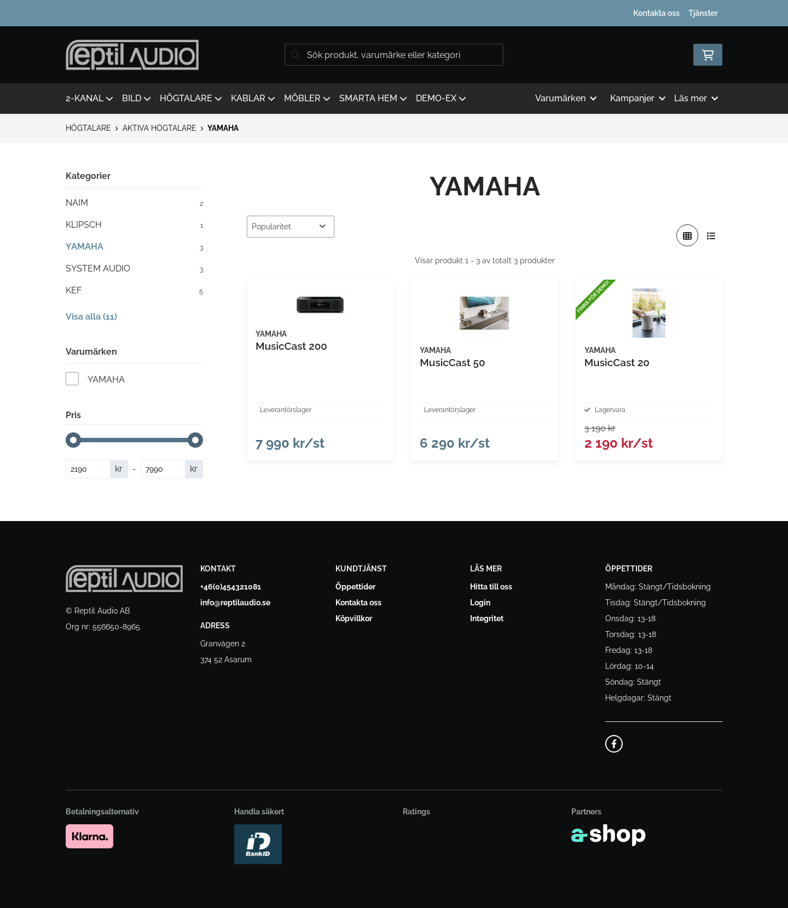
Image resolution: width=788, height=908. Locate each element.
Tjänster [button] (703, 13)
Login (480, 603)
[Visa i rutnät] (687, 235)
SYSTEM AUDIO (134, 268)
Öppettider (355, 587)
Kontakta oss (656, 13)
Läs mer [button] (696, 98)
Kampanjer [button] (637, 98)
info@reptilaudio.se (235, 603)
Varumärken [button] (565, 98)
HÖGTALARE (191, 98)
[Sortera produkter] (290, 227)
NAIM (134, 203)
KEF (134, 290)
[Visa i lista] (711, 235)
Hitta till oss (491, 587)
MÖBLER (307, 98)
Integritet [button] (486, 619)
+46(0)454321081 (230, 587)
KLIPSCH (134, 224)
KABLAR (253, 98)
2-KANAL (89, 98)
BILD (136, 98)
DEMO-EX (441, 98)
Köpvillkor (353, 619)
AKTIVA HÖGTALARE (159, 128)
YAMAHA (223, 128)
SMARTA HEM (373, 98)
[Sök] (394, 55)
